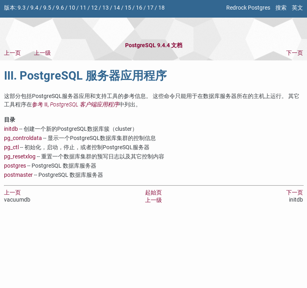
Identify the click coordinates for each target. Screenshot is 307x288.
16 (139, 7)
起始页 (153, 192)
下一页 (294, 53)
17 (150, 7)
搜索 (281, 7)
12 (94, 7)
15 (128, 7)
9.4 (34, 7)
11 (83, 7)
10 (72, 7)
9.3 (22, 7)
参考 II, (75, 104)
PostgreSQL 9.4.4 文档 (153, 45)
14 (117, 7)
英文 (297, 7)
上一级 (42, 53)
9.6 (60, 7)
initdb (11, 129)
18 (161, 7)
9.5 (47, 7)
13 (105, 7)
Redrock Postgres (248, 7)
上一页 (12, 53)
